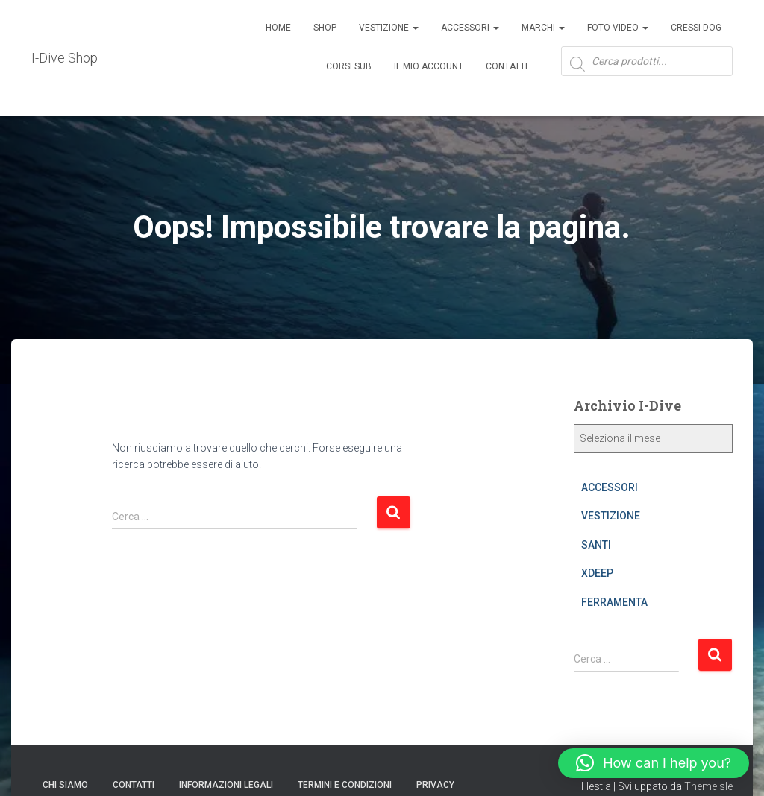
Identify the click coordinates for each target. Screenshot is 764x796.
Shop (324, 27)
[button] (653, 763)
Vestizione (389, 27)
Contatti (506, 66)
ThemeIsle (708, 786)
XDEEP (597, 573)
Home (278, 27)
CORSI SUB (349, 66)
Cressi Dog (696, 27)
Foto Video (617, 27)
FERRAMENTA (614, 602)
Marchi (543, 27)
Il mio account (428, 66)
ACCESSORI (470, 27)
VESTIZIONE (610, 516)
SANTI (596, 545)
